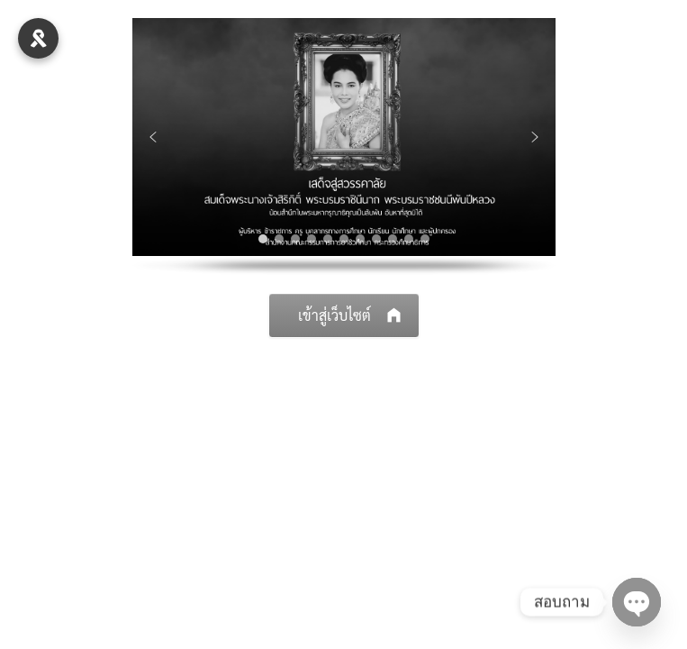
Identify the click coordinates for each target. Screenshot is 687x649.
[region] (344, 146)
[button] (153, 137)
